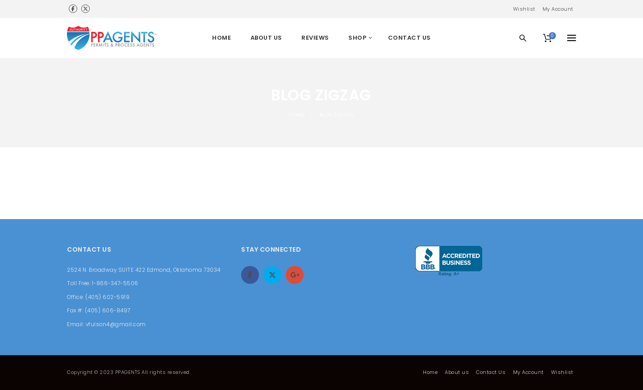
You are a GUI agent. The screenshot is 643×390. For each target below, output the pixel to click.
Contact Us (490, 372)
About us (457, 372)
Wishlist (524, 8)
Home (430, 372)
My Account (558, 8)
